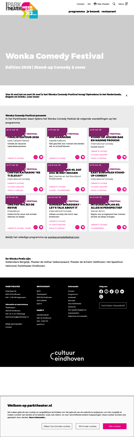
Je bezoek (71, 367)
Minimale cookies (87, 426)
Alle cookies (115, 426)
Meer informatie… (37, 417)
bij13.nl (38, 374)
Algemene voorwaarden (76, 386)
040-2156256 (41, 370)
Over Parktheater (73, 374)
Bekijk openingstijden (13, 394)
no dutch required (99, 178)
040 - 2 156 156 (10, 367)
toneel (28, 298)
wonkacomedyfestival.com (63, 307)
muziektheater (63, 237)
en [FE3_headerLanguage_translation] (89, 4)
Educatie (70, 370)
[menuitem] (77, 11)
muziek (52, 237)
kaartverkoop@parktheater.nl (17, 387)
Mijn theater (101, 4)
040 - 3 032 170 (42, 391)
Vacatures (71, 377)
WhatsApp (21, 384)
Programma (72, 364)
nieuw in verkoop (98, 181)
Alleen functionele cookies (54, 426)
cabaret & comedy (15, 181)
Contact (80, 4)
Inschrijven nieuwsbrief (113, 371)
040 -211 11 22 (10, 384)
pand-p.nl (40, 394)
